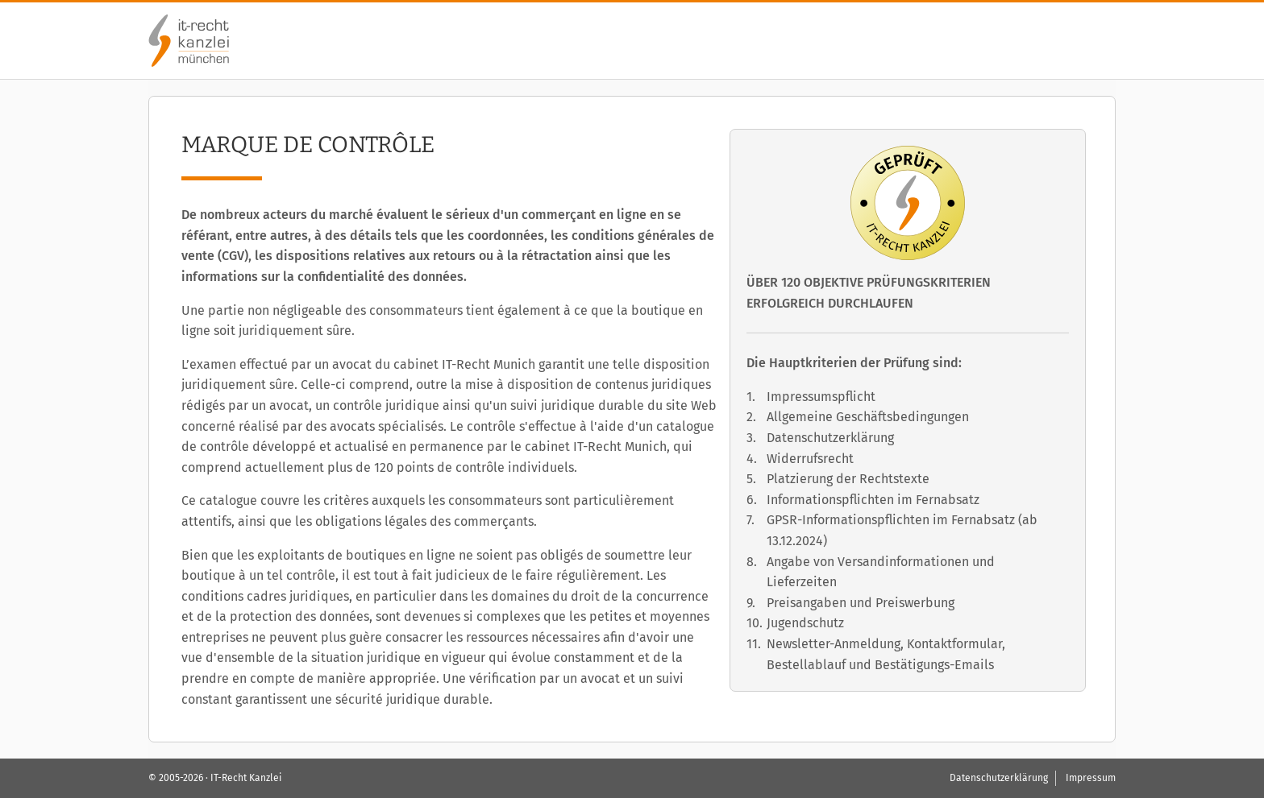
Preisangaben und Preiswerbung (860, 602)
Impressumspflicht (821, 396)
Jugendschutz (805, 623)
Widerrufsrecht (810, 458)
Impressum (1091, 778)
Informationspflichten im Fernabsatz (873, 499)
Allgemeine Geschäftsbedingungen (868, 416)
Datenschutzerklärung (830, 437)
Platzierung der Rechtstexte (848, 478)
